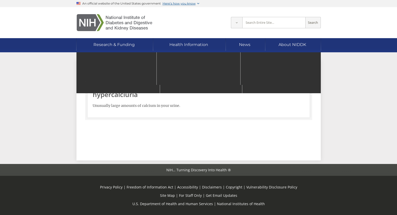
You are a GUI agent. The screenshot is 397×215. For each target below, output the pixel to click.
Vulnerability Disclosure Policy (271, 187)
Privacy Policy (111, 187)
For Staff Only (190, 195)
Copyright (234, 187)
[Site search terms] (274, 22)
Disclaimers (212, 187)
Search (313, 22)
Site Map (167, 195)
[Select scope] (236, 22)
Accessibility (187, 187)
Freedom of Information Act (150, 187)
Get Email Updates (221, 195)
